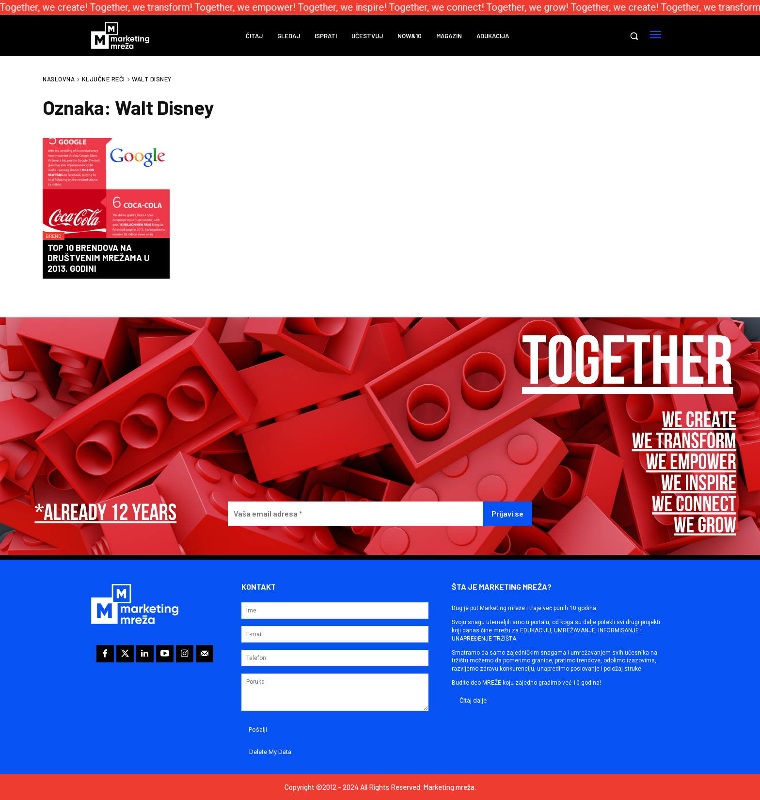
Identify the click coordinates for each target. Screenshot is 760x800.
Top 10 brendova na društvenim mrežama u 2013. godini (99, 258)
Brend (54, 236)
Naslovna (59, 79)
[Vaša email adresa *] (355, 514)
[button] (634, 36)
